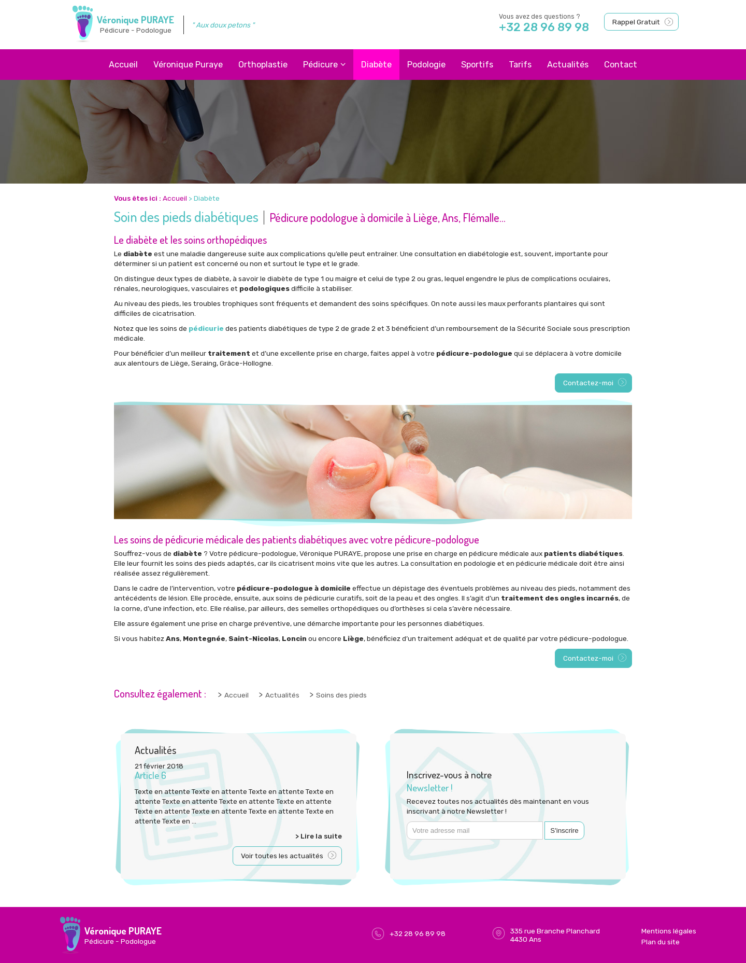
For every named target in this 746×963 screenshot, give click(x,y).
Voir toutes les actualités (282, 856)
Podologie (426, 64)
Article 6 (150, 775)
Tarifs (520, 64)
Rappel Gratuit (636, 22)
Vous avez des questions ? (550, 23)
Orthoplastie (263, 64)
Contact (620, 64)
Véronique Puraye (188, 64)
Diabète (376, 64)
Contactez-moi (588, 383)
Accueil (123, 64)
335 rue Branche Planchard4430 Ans (555, 935)
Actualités (568, 64)
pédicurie (206, 328)
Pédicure (320, 64)
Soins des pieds (341, 695)
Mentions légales (668, 931)
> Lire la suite (318, 836)
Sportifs (477, 64)
